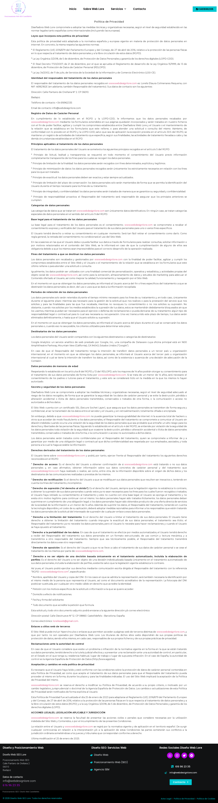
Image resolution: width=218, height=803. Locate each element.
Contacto (139, 9)
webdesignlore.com (126, 83)
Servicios (118, 9)
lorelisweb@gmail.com (65, 621)
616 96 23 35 (11, 785)
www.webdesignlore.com (108, 259)
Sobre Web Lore (93, 9)
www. (112, 83)
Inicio (72, 9)
